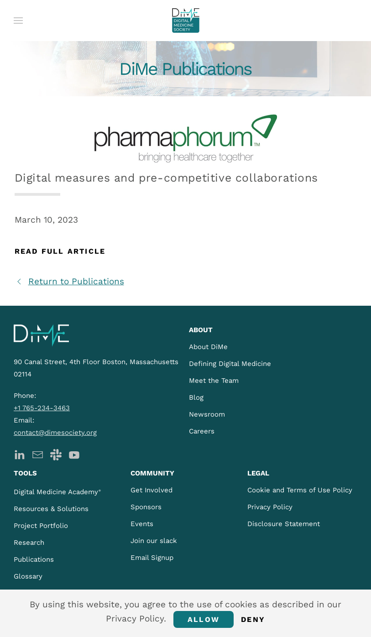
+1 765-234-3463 (42, 408)
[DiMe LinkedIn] (19, 454)
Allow (203, 619)
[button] (18, 21)
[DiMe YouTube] (74, 454)
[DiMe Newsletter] (37, 454)
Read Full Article (60, 251)
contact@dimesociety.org (55, 432)
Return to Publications (69, 281)
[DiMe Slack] (56, 454)
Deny (253, 619)
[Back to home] (185, 21)
